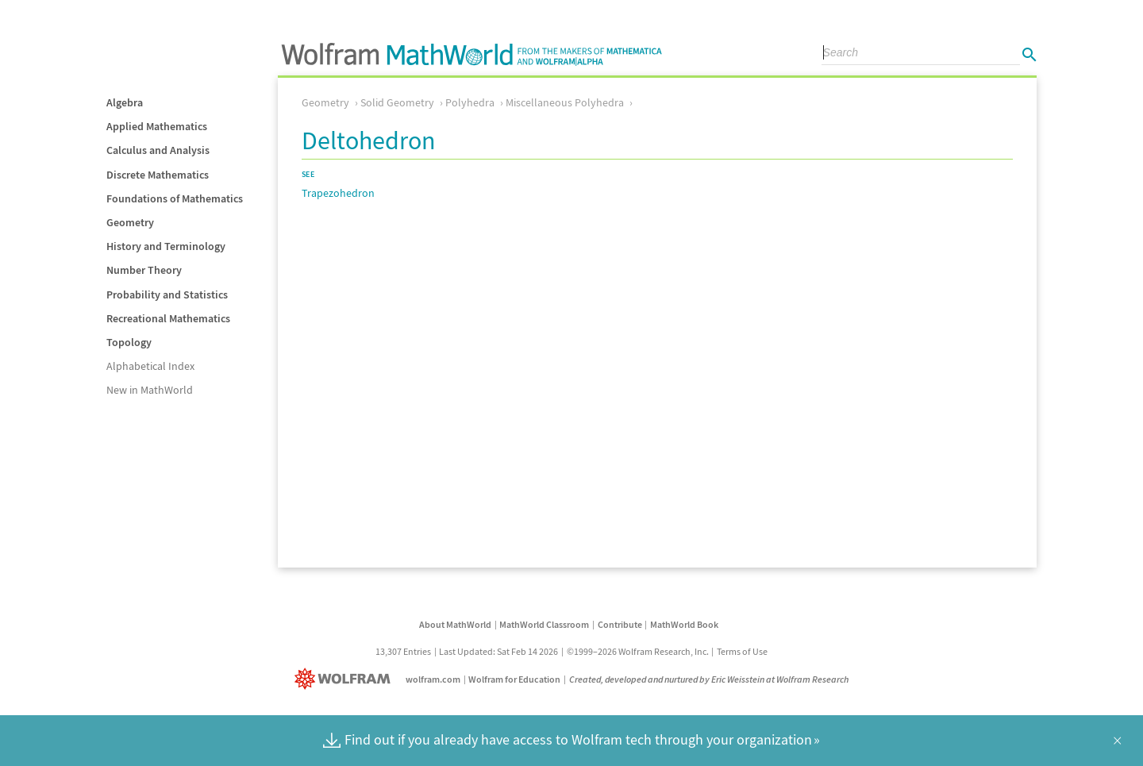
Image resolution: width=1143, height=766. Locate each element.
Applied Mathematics (156, 126)
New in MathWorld (149, 390)
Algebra (124, 102)
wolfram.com (433, 679)
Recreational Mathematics (168, 318)
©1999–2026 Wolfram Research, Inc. (638, 651)
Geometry (130, 222)
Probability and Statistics (167, 294)
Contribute (620, 624)
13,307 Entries (403, 651)
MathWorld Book (684, 624)
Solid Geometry (397, 102)
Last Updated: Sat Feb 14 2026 (498, 651)
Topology (129, 342)
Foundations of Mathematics (174, 198)
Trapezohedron (338, 193)
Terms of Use (742, 651)
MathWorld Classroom (544, 624)
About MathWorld (455, 624)
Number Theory (144, 270)
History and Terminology (165, 246)
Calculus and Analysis (158, 150)
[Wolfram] (345, 679)
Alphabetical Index (150, 366)
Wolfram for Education (514, 679)
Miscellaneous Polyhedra (565, 102)
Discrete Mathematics (157, 174)
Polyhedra (470, 102)
